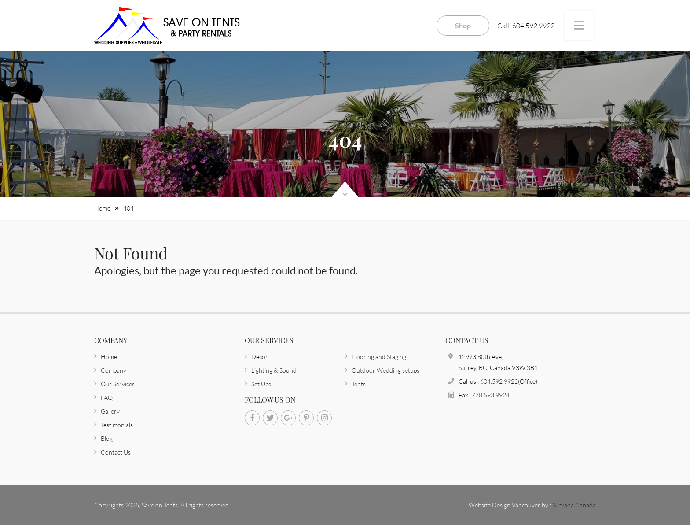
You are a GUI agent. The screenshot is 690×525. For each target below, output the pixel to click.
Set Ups (261, 384)
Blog (107, 438)
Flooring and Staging (379, 356)
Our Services (118, 384)
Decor (259, 356)
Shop (463, 25)
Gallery (110, 411)
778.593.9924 (491, 395)
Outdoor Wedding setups (385, 370)
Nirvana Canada (574, 505)
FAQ (107, 397)
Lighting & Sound (274, 370)
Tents (359, 384)
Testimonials (117, 425)
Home (102, 208)
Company (113, 370)
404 (128, 208)
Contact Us (116, 452)
